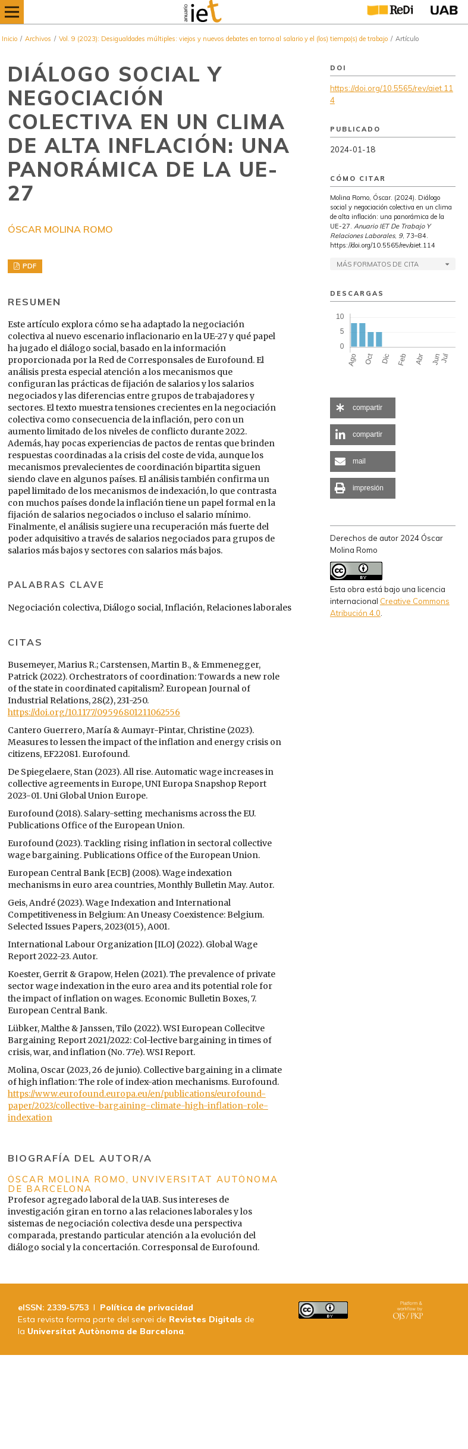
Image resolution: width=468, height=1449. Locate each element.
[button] (362, 408)
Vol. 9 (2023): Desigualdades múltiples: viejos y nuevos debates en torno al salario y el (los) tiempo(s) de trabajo (223, 39)
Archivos (38, 39)
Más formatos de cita (378, 264)
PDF (28, 266)
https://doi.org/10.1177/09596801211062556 (94, 712)
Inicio (9, 39)
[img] (225, 12)
